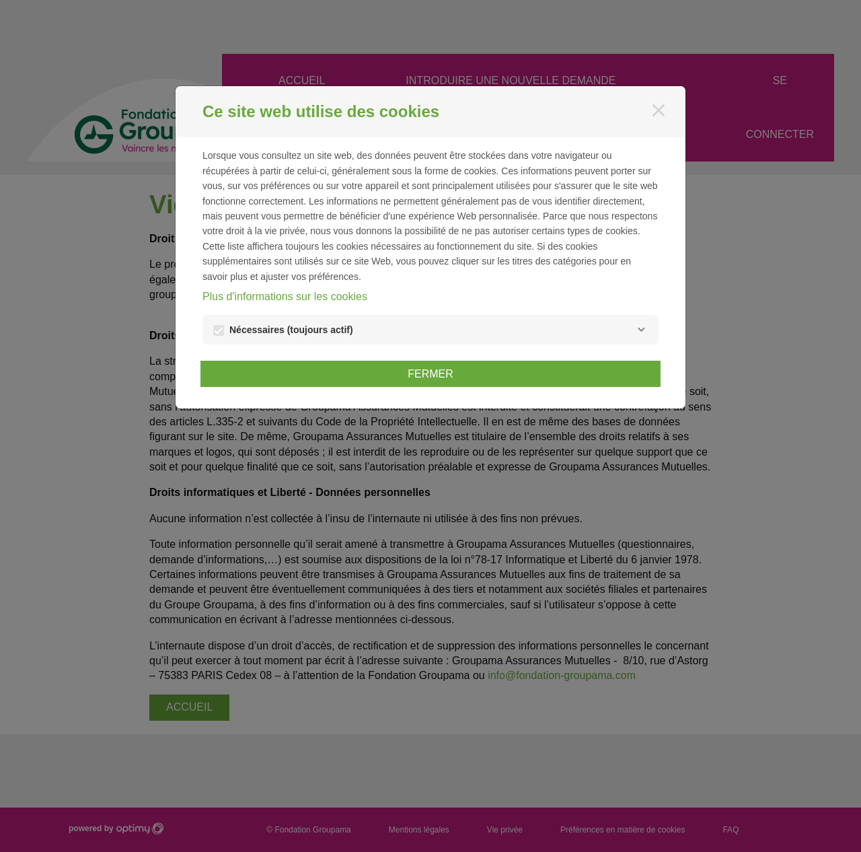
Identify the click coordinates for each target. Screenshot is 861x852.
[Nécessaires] (641, 330)
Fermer (430, 374)
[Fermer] (658, 110)
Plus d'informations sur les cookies (284, 296)
